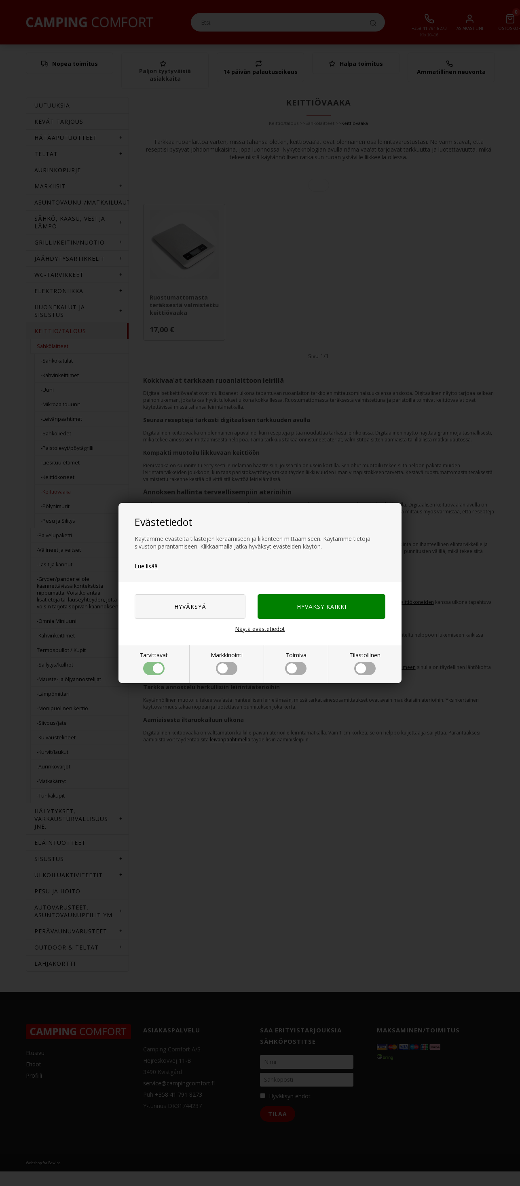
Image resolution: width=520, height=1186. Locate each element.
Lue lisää (146, 566)
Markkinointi (227, 663)
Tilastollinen (364, 663)
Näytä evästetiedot (260, 629)
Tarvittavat (154, 663)
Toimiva (296, 663)
